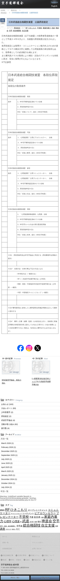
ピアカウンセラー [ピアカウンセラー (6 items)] (45, 513)
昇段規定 (4, 13)
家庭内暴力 (47, 28)
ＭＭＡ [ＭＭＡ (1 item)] (14, 529)
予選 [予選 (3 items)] (31, 517)
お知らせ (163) (7, 404)
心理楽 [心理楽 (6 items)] (16, 521)
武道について (49, 555)
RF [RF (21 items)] (7, 509)
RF (27, 28)
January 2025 (8, 475)
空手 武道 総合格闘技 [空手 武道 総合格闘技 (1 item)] (8, 526)
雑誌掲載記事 (8, 555)
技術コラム (35, 555)
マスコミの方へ (37, 543)
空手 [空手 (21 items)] (56, 521)
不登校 (39, 28)
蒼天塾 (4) (5, 428)
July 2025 (6, 459)
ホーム (4, 536)
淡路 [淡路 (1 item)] (35, 521)
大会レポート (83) (8, 408)
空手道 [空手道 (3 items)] (19, 526)
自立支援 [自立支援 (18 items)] (48, 525)
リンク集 (49, 560)
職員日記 (14, 10)
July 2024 (6, 487)
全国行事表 (22, 555)
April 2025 (6, 467)
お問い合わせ (37, 549)
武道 (53, 28)
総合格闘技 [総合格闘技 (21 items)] (32, 525)
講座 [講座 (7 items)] (2, 528)
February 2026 (8, 447)
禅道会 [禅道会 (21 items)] (47, 521)
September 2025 (9, 455)
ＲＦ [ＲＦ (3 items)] (18, 529)
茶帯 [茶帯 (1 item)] (56, 526)
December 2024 (9, 479)
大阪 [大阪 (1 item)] (42, 517)
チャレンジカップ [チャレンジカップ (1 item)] (16, 513)
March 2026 (7, 443)
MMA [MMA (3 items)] (2, 510)
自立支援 (25, 31)
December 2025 (9, 451)
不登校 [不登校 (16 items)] (24, 517)
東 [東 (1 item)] (21, 521)
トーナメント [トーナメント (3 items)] (28, 513)
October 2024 (8, 483)
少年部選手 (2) (7, 412)
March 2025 (7, 471)
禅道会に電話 (15, 578)
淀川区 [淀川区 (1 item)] (32, 521)
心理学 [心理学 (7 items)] (7, 521)
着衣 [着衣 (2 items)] (39, 522)
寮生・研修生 (16, 560)
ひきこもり (32, 28)
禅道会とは (36, 536)
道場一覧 (5, 543)
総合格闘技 (17, 31)
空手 (10, 31)
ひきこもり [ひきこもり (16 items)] (18, 509)
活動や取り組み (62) (9, 424)
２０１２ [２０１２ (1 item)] (8, 529)
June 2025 (7, 463)
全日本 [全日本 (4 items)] (37, 517)
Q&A (28, 560)
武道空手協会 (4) (8, 420)
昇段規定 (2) (6, 416)
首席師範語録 (7, 549)
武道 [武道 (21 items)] (25, 521)
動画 (4, 560)
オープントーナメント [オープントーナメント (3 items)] (37, 510)
